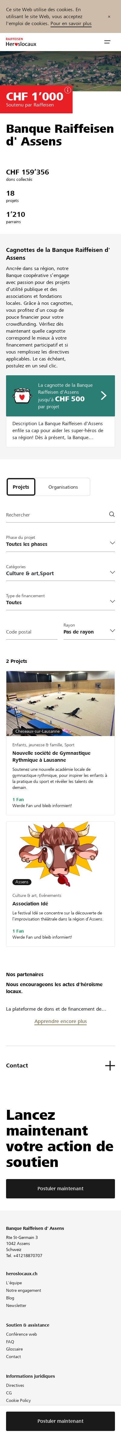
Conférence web (21, 1334)
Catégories (16, 566)
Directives (15, 1385)
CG (9, 1392)
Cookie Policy (18, 1400)
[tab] (21, 487)
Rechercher (18, 515)
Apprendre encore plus (60, 1021)
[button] (107, 42)
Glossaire (14, 1349)
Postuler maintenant (60, 1188)
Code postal (18, 632)
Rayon (69, 625)
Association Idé (30, 904)
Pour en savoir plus (71, 23)
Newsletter (16, 1305)
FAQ (10, 1341)
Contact (13, 1356)
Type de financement (25, 595)
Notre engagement (23, 1290)
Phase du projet (20, 537)
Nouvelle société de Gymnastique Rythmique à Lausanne (51, 756)
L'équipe (14, 1282)
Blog (10, 1297)
